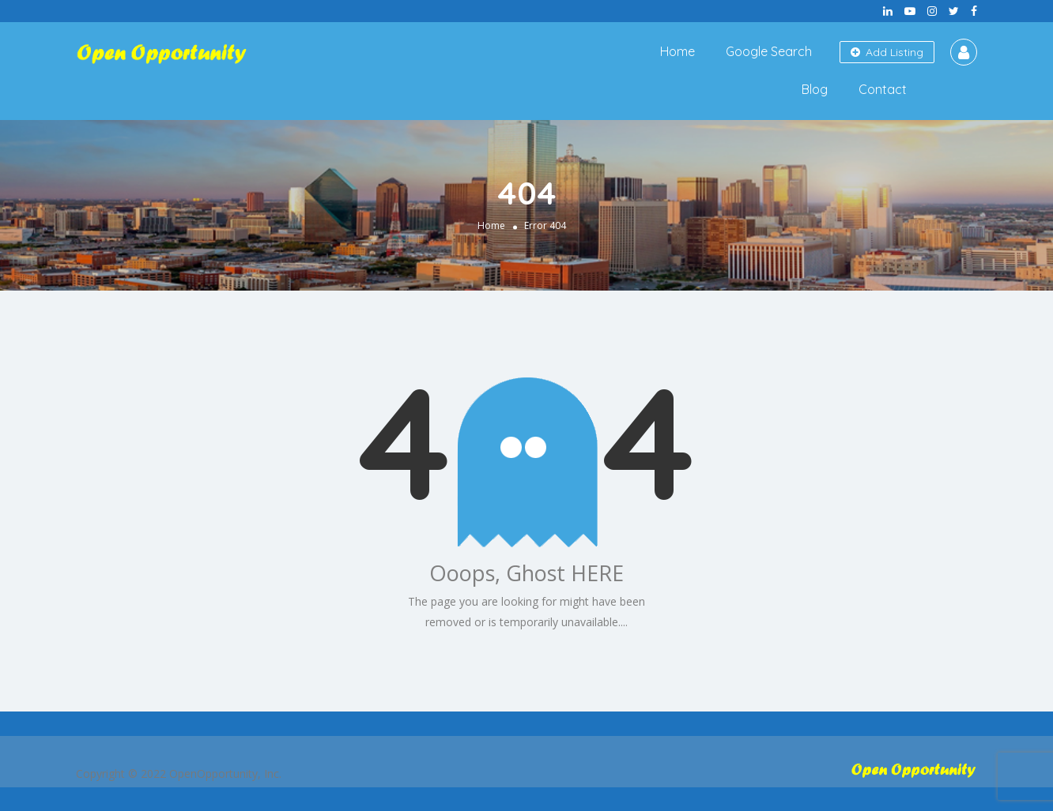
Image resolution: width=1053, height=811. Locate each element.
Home (677, 51)
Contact (883, 89)
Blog (815, 89)
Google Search (769, 51)
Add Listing (887, 52)
